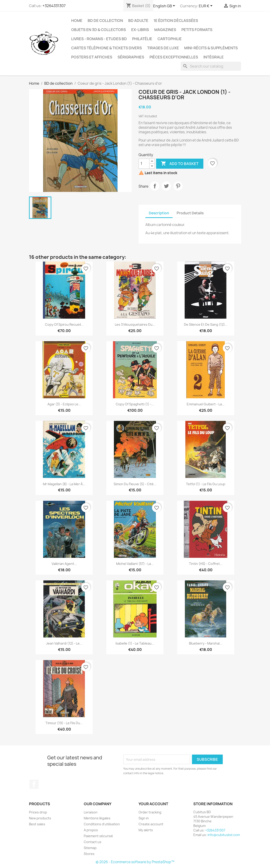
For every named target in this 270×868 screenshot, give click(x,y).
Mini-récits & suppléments (211, 47)
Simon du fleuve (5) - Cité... (135, 484)
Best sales (37, 824)
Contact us (92, 842)
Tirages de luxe (163, 47)
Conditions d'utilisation (102, 824)
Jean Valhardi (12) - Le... (64, 643)
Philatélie (142, 38)
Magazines (165, 29)
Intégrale (213, 57)
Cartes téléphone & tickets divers (106, 47)
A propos (91, 830)
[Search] (211, 66)
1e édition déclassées (176, 20)
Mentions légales (97, 818)
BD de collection (105, 20)
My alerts (146, 830)
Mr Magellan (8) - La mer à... (64, 484)
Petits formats (196, 29)
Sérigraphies (131, 57)
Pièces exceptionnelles (173, 57)
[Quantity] (144, 164)
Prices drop (38, 812)
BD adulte (138, 20)
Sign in (144, 818)
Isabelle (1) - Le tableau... (134, 643)
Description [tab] (159, 213)
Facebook (34, 784)
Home (76, 20)
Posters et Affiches (91, 57)
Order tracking (150, 812)
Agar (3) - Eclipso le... (64, 404)
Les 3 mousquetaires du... (135, 324)
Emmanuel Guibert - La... (206, 404)
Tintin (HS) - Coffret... (206, 563)
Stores (89, 854)
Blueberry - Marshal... (205, 643)
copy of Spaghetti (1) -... (135, 404)
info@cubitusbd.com (223, 835)
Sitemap (90, 848)
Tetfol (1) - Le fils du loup (205, 484)
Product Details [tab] (190, 213)
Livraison (90, 812)
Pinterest (178, 186)
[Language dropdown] (165, 6)
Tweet (166, 186)
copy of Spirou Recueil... (64, 324)
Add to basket (180, 164)
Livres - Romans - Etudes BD (99, 38)
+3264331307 (54, 5)
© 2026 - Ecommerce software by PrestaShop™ (135, 862)
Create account (151, 824)
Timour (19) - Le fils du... (64, 723)
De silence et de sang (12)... (206, 324)
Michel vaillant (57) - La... (135, 563)
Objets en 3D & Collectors (98, 29)
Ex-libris (140, 29)
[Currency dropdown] (206, 6)
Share (154, 186)
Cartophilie (169, 38)
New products (40, 818)
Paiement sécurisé (98, 836)
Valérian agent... (64, 563)
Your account (153, 803)
